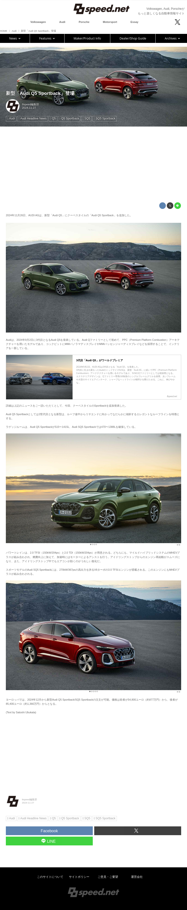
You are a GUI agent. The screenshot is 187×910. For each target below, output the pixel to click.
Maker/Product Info (87, 38)
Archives (172, 38)
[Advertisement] (93, 164)
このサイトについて (50, 877)
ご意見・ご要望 (108, 877)
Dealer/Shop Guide (133, 38)
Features (47, 38)
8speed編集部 (30, 104)
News (15, 38)
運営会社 (137, 877)
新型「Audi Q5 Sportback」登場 (40, 93)
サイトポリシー (79, 877)
